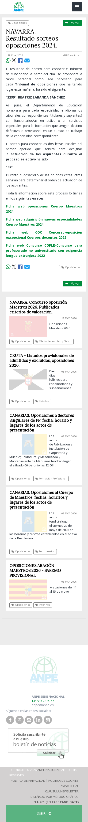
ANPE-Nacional (71, 55)
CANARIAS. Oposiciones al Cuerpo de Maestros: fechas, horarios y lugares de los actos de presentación (41, 500)
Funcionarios (44, 551)
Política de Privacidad (28, 780)
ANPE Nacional (48, 770)
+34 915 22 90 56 (43, 701)
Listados (42, 401)
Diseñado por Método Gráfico (55, 797)
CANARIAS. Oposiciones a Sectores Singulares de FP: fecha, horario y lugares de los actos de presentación (41, 423)
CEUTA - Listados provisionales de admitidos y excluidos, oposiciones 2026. (41, 360)
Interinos (42, 604)
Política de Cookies (63, 780)
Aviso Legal (70, 786)
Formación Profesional (50, 478)
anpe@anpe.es (43, 705)
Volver (72, 23)
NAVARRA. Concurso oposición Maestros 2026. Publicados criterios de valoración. (38, 307)
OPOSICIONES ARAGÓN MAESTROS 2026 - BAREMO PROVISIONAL (35, 570)
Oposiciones (17, 22)
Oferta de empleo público (53, 341)
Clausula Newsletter (62, 791)
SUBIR (44, 813)
